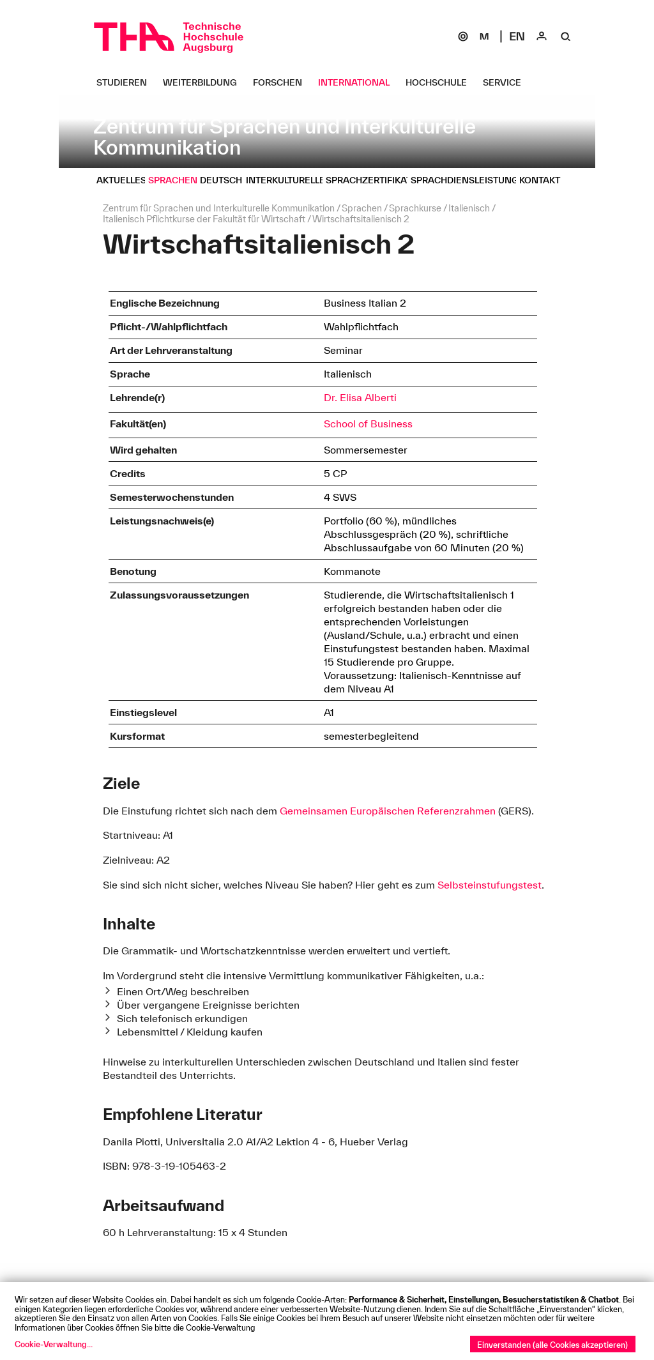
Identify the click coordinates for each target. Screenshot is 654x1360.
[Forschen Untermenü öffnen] (282, 82)
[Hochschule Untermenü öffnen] (441, 82)
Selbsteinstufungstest (489, 884)
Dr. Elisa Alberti (360, 397)
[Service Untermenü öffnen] (507, 82)
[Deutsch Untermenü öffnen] (226, 180)
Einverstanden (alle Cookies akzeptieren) (552, 1344)
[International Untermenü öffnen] (358, 82)
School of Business (368, 423)
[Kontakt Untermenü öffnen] (544, 180)
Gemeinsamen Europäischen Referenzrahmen (388, 810)
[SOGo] (463, 36)
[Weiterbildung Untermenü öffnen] (205, 82)
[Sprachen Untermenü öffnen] (177, 180)
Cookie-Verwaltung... (54, 1344)
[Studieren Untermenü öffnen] (126, 82)
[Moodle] (484, 36)
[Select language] (517, 36)
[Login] (541, 36)
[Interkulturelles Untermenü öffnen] (293, 180)
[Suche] (566, 36)
